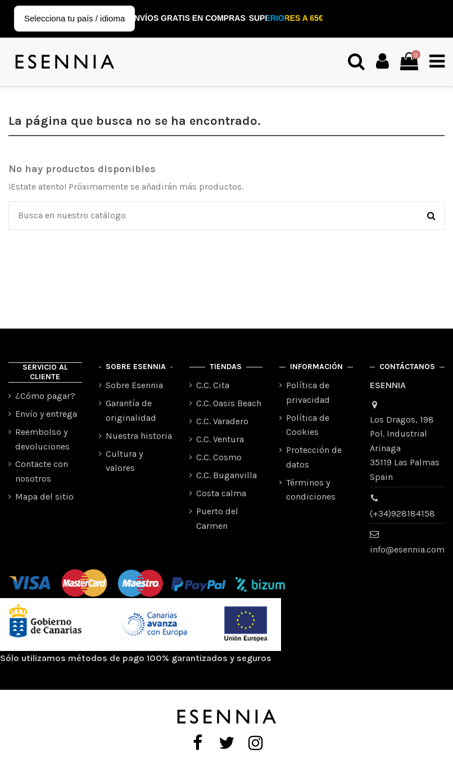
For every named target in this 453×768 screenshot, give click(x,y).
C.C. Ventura (220, 439)
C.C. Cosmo (219, 457)
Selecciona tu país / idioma (74, 18)
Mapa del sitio (44, 496)
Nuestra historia (139, 435)
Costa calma (221, 493)
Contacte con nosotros (41, 471)
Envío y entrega (46, 413)
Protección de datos (314, 457)
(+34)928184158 (402, 513)
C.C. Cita (212, 385)
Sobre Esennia (134, 385)
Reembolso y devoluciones (42, 439)
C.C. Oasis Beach (228, 403)
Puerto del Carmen (217, 518)
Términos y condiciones (311, 489)
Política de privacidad (308, 392)
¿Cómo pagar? (45, 395)
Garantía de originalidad (131, 410)
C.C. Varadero (222, 421)
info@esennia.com (407, 549)
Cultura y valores (124, 461)
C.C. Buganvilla (226, 475)
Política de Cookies (307, 425)
